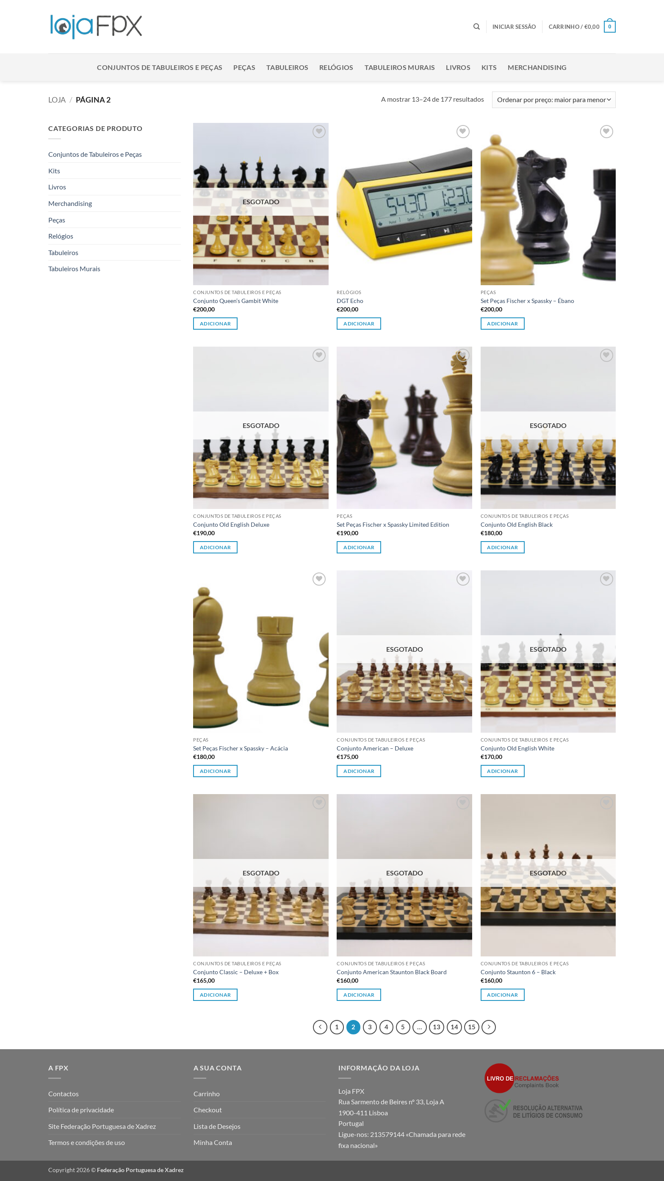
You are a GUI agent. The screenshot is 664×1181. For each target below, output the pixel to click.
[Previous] (320, 1027)
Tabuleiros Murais (400, 67)
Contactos (63, 1093)
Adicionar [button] (358, 323)
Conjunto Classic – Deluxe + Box (236, 971)
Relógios (336, 67)
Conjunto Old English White (517, 748)
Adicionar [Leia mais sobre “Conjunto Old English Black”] (502, 547)
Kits (489, 67)
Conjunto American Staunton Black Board (392, 971)
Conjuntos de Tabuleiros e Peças (159, 67)
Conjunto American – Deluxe (375, 748)
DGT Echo (350, 300)
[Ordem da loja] (554, 100)
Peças (244, 67)
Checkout (208, 1110)
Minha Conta (213, 1142)
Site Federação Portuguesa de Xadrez (102, 1126)
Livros (458, 67)
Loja (57, 99)
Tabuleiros (287, 67)
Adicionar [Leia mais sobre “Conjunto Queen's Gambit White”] (215, 323)
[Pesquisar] (476, 27)
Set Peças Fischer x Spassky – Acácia (240, 748)
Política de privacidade (81, 1110)
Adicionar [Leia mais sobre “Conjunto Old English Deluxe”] (215, 547)
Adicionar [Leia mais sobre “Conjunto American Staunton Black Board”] (358, 995)
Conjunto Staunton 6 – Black (518, 971)
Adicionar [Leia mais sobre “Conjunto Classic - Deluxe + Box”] (215, 995)
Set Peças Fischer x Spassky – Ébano (527, 300)
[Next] (488, 1027)
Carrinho (207, 1093)
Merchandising (537, 67)
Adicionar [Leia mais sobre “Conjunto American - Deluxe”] (358, 771)
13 (436, 1027)
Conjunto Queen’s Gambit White (235, 300)
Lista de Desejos (217, 1126)
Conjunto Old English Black (517, 524)
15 (472, 1027)
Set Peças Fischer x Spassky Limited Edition (393, 524)
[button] (514, 26)
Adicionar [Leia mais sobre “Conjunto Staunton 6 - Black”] (502, 995)
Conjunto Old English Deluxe (231, 524)
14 (454, 1027)
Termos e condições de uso (86, 1142)
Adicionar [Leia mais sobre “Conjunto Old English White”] (502, 771)
